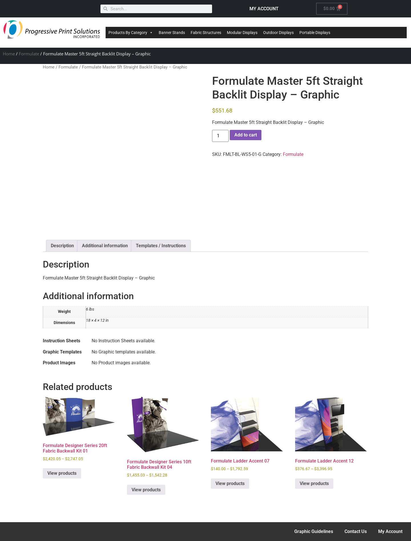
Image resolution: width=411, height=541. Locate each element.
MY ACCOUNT (264, 8)
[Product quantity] (220, 136)
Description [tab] (62, 245)
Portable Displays (314, 32)
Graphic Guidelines (313, 531)
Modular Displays (242, 32)
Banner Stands (172, 32)
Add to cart (245, 135)
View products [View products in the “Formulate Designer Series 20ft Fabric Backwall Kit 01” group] (61, 473)
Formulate (29, 54)
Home (9, 54)
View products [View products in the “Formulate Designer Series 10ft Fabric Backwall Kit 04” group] (146, 489)
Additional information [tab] (105, 245)
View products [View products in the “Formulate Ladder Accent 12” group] (314, 483)
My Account (390, 531)
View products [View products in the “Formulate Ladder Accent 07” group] (230, 483)
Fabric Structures (206, 32)
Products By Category (130, 32)
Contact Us (355, 531)
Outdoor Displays (278, 32)
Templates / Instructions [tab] (161, 245)
